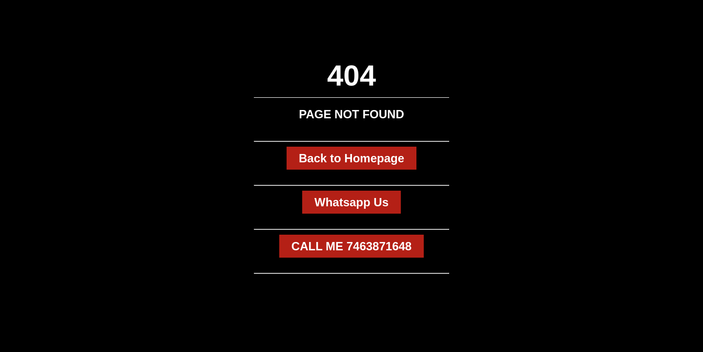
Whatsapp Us (351, 202)
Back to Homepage (351, 158)
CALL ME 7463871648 (351, 246)
